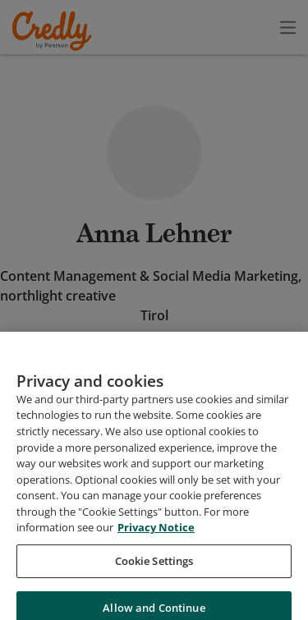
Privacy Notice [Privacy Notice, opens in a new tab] (156, 559)
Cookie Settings (154, 592)
